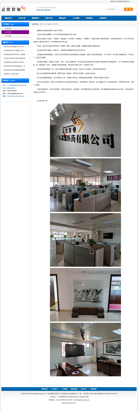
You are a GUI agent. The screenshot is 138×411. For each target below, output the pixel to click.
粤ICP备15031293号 (69, 403)
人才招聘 (75, 18)
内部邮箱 (93, 389)
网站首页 (113, 1)
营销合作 (62, 18)
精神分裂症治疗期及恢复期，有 (14, 66)
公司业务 (8, 36)
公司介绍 (21, 18)
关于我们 (54, 389)
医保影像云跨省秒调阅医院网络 (14, 70)
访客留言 (102, 18)
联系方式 (126, 1)
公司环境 (8, 32)
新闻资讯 (35, 18)
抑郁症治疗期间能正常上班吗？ (14, 47)
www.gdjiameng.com (38, 394)
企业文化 (8, 28)
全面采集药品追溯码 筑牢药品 (14, 62)
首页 (41, 24)
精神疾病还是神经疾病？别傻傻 (14, 54)
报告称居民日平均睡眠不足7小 (14, 50)
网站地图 (120, 1)
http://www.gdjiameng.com (16, 96)
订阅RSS (84, 389)
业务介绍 (48, 18)
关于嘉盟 (47, 24)
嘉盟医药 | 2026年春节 (11, 74)
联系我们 (89, 18)
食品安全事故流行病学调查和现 (14, 58)
